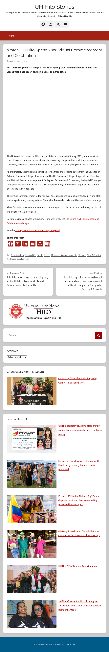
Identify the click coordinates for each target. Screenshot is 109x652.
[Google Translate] (47, 243)
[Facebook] (10, 243)
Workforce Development (18, 259)
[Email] (32, 243)
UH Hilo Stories (54, 6)
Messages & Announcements (64, 255)
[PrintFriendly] (40, 243)
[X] (17, 243)
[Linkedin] (25, 243)
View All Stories (94, 255)
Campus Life (30, 255)
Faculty (47, 255)
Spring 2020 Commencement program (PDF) (37, 230)
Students (82, 255)
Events (40, 255)
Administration (17, 255)
